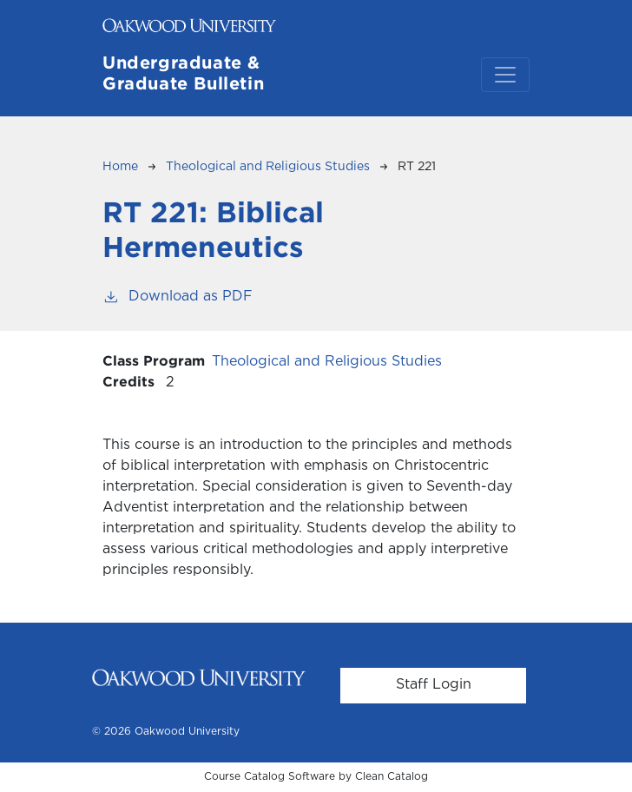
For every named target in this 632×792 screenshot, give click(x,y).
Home (120, 167)
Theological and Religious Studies (268, 167)
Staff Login (433, 684)
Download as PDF (177, 295)
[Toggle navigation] (505, 74)
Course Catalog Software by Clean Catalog (316, 777)
